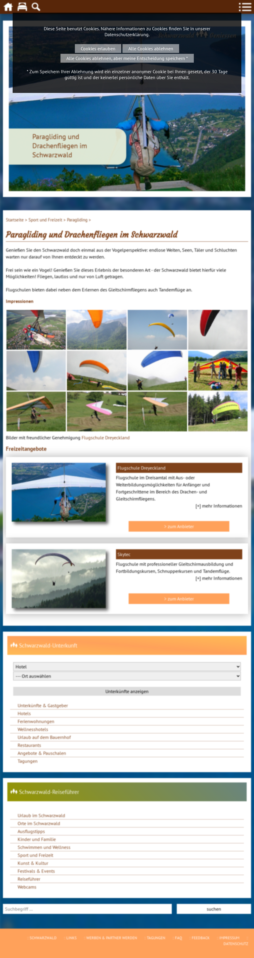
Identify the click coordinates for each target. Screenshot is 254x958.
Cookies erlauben (98, 48)
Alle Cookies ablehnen (150, 48)
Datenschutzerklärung (127, 34)
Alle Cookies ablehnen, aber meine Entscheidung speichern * (127, 58)
